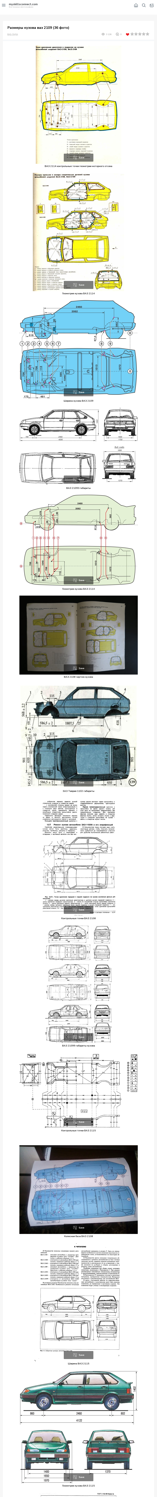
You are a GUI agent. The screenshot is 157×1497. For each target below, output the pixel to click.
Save (81, 157)
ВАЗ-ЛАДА (12, 34)
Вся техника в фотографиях (23, 5)
